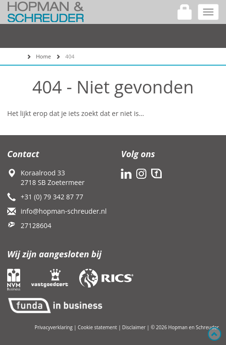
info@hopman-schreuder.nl (64, 211)
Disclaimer (134, 327)
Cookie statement (97, 327)
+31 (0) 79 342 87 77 (52, 196)
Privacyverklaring (53, 327)
